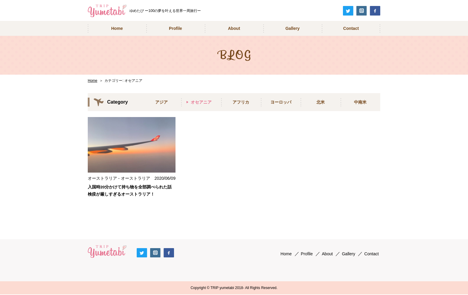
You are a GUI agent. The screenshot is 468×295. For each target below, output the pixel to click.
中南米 (360, 102)
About (327, 254)
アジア (161, 102)
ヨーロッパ (280, 102)
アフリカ (241, 102)
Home (92, 81)
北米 (320, 102)
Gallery (348, 254)
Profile (307, 254)
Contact (371, 254)
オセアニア (201, 102)
